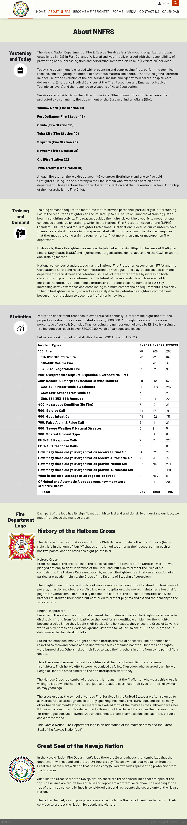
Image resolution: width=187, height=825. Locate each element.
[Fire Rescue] (20, 9)
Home (40, 12)
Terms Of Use (178, 821)
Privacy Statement (158, 821)
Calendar (170, 12)
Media (131, 12)
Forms (117, 12)
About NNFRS (59, 12)
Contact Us (149, 12)
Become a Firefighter (91, 12)
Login (165, 3)
